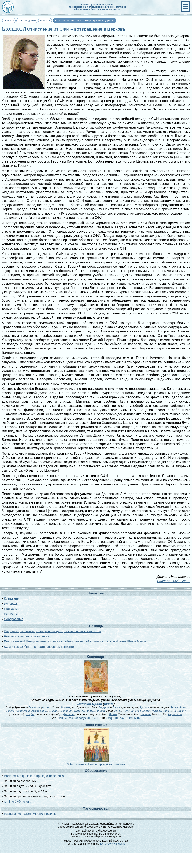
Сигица (53, 710)
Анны (117, 710)
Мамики (157, 710)
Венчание (11, 614)
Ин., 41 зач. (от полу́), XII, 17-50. (79, 718)
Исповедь (11, 603)
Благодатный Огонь (173, 581)
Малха (113, 714)
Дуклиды (68, 714)
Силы (43, 710)
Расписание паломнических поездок (30, 813)
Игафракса (23, 710)
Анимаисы (179, 710)
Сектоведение (27, 20)
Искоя (35, 710)
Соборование (13, 619)
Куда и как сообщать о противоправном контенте (39, 646)
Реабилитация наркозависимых (26, 636)
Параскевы (175, 714)
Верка (116, 707)
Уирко (167, 710)
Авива (174, 707)
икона (108, 704)
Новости (45, 20)
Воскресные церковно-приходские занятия (34, 776)
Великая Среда (89, 704)
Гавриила (34, 707)
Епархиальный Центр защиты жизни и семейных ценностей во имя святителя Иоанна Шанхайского (75, 641)
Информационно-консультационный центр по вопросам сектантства (52, 631)
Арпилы (145, 707)
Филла (100, 710)
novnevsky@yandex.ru (112, 843)
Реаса (10, 710)
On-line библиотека (17, 801)
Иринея (65, 707)
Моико (146, 710)
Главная (9, 20)
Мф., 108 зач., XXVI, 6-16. (124, 718)
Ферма (90, 710)
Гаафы (30, 714)
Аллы (126, 710)
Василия (146, 714)
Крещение (11, 598)
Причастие (11, 608)
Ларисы (136, 710)
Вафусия (104, 707)
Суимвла (79, 710)
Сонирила (66, 710)
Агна (182, 707)
